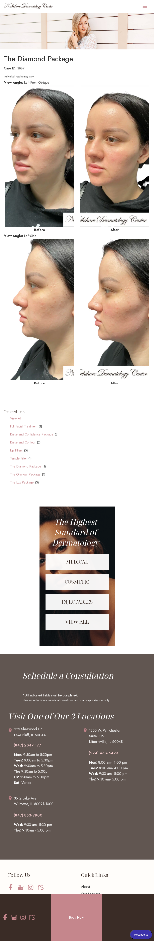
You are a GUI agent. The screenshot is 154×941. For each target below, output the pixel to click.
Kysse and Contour (22, 442)
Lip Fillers (16, 450)
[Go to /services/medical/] (77, 562)
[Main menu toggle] (145, 6)
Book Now (76, 917)
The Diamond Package (25, 466)
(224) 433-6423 (103, 753)
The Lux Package (22, 482)
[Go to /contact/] (41, 733)
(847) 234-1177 (27, 745)
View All (15, 418)
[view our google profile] (20, 887)
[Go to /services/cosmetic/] (77, 582)
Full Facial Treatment (23, 426)
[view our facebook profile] (10, 887)
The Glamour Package (25, 474)
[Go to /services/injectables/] (77, 602)
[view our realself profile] (40, 887)
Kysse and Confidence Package (31, 434)
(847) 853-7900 (28, 815)
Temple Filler (18, 458)
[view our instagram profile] (30, 887)
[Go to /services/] (77, 622)
